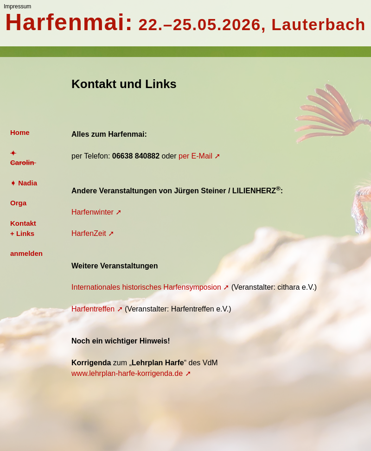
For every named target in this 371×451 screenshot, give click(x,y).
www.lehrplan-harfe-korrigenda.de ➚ (131, 373)
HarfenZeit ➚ (92, 233)
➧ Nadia (23, 183)
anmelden (26, 253)
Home (20, 132)
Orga (18, 203)
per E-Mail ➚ (199, 156)
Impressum (17, 6)
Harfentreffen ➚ (97, 309)
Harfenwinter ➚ (96, 212)
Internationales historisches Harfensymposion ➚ (150, 287)
